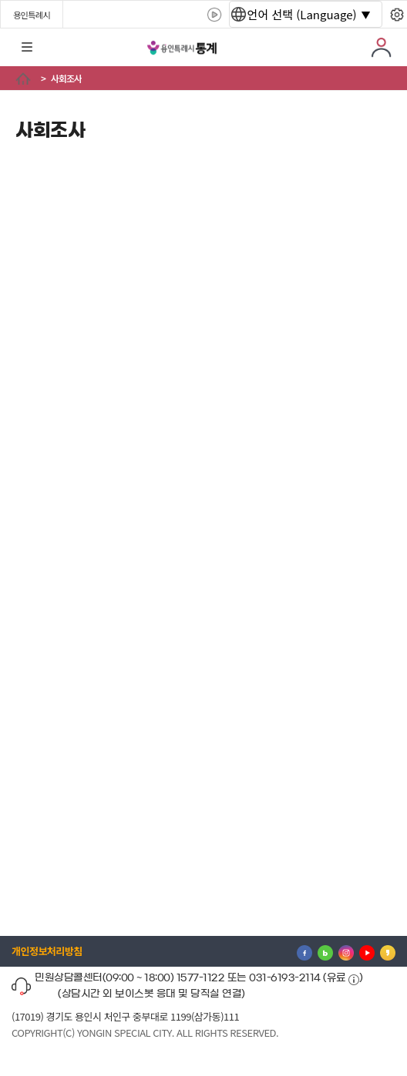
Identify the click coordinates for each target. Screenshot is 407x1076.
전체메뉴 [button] (27, 47)
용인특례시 (31, 14)
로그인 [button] (382, 48)
